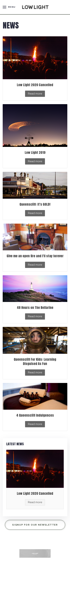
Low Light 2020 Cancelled (35, 84)
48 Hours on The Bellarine (35, 307)
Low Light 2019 (35, 152)
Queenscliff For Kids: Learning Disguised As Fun (35, 361)
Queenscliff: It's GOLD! (35, 204)
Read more (35, 93)
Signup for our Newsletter (35, 524)
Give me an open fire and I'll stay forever (35, 256)
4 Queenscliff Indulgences (35, 415)
